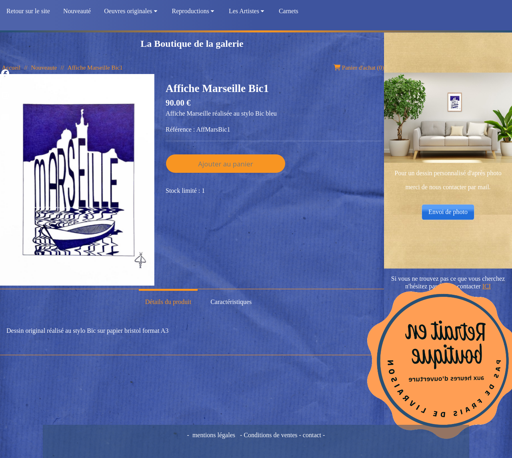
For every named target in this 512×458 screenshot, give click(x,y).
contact (312, 435)
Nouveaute (44, 67)
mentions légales (213, 435)
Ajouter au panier (225, 163)
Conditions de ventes (271, 435)
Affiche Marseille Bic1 (95, 67)
